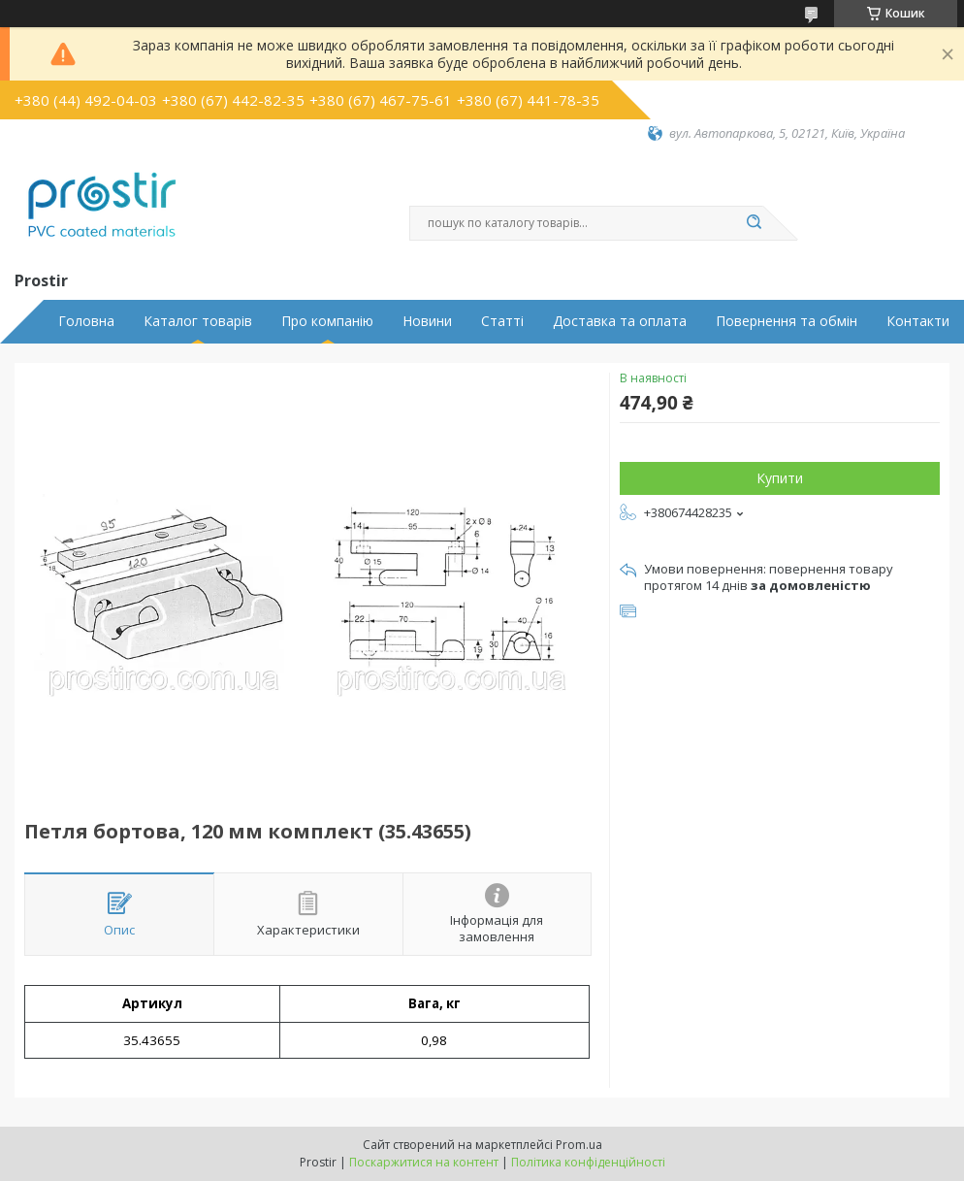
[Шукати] (753, 223)
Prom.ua (579, 1144)
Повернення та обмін (786, 321)
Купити (779, 478)
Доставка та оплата (620, 321)
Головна (86, 321)
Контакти (917, 321)
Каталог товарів (198, 321)
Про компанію (327, 321)
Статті (502, 321)
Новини (427, 321)
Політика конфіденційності (588, 1162)
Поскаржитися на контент (423, 1162)
